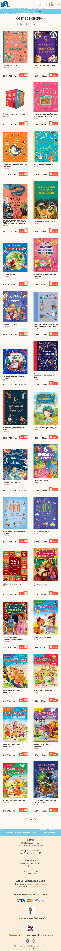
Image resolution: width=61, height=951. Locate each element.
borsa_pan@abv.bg (35, 887)
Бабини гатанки (9, 274)
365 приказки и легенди (12, 584)
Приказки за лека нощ (11, 482)
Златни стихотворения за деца (45, 428)
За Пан (18, 832)
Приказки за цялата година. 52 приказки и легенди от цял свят (45, 376)
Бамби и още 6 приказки (43, 637)
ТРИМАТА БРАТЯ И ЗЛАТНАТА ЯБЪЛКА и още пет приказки (14, 222)
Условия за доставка (32, 832)
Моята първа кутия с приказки (15, 114)
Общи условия (49, 832)
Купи (22, 76)
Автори (30, 11)
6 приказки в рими (41, 480)
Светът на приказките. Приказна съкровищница (13, 638)
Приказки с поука (10, 324)
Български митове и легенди (45, 221)
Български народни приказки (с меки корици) (45, 801)
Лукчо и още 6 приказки (43, 691)
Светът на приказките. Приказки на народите (42, 585)
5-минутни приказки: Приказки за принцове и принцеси (46, 115)
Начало (22, 11)
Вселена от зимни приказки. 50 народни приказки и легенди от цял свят (46, 326)
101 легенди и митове (42, 531)
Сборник (6, 67)
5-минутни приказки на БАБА (45, 66)
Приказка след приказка (43, 164)
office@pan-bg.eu (39, 884)
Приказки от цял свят (11, 66)
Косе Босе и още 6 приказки (14, 800)
